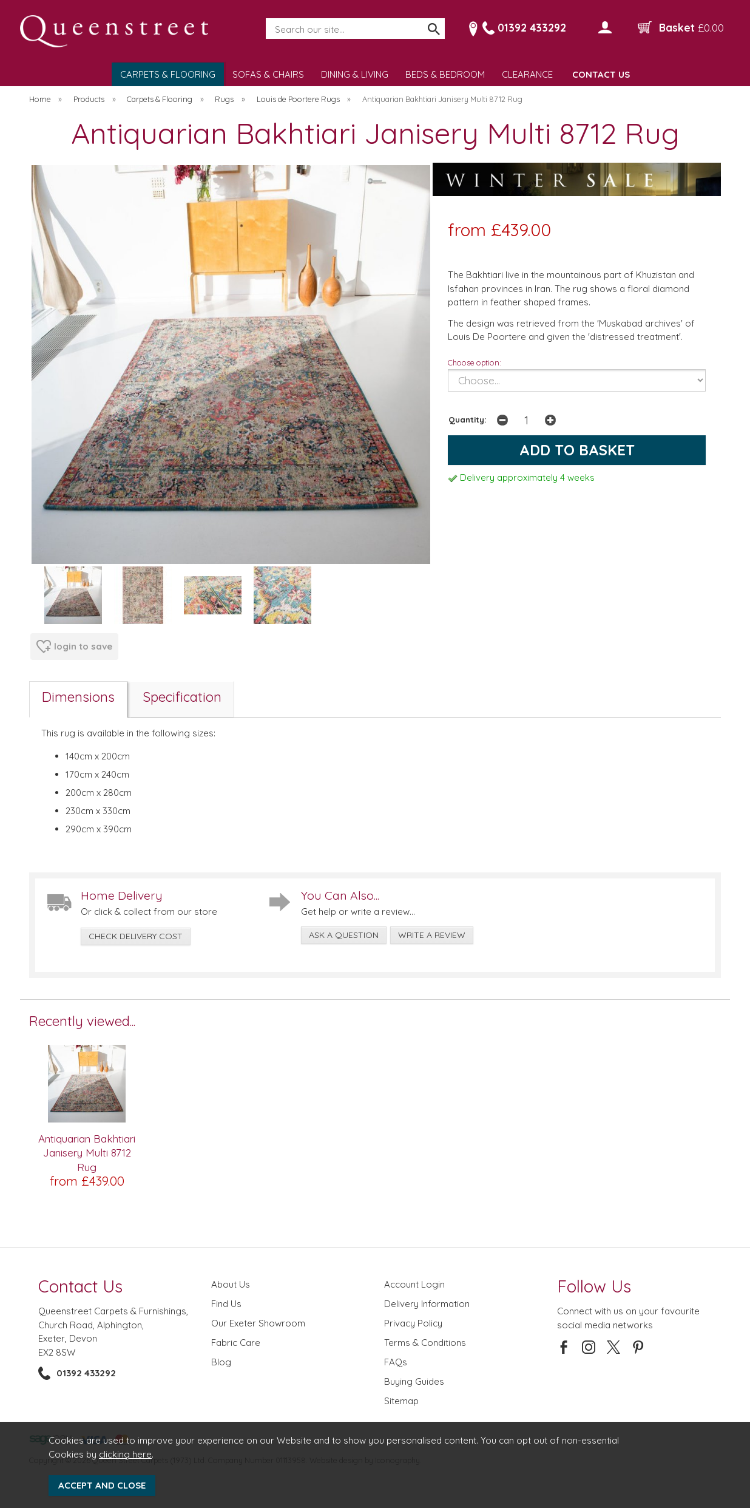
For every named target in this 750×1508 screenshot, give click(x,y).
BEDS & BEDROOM (445, 74)
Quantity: (467, 419)
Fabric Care (235, 1342)
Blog (221, 1362)
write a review (431, 934)
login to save (74, 646)
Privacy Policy (413, 1323)
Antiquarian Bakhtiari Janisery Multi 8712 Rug (86, 1152)
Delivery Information (427, 1303)
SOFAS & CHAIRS (268, 74)
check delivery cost (136, 936)
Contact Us (80, 1286)
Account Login (414, 1284)
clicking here (125, 1454)
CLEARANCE (527, 74)
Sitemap (401, 1401)
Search (266, 18)
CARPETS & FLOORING (167, 74)
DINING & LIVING (354, 74)
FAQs (395, 1362)
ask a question (344, 934)
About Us (230, 1284)
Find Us (226, 1303)
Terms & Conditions (425, 1342)
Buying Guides (414, 1381)
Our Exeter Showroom (258, 1323)
